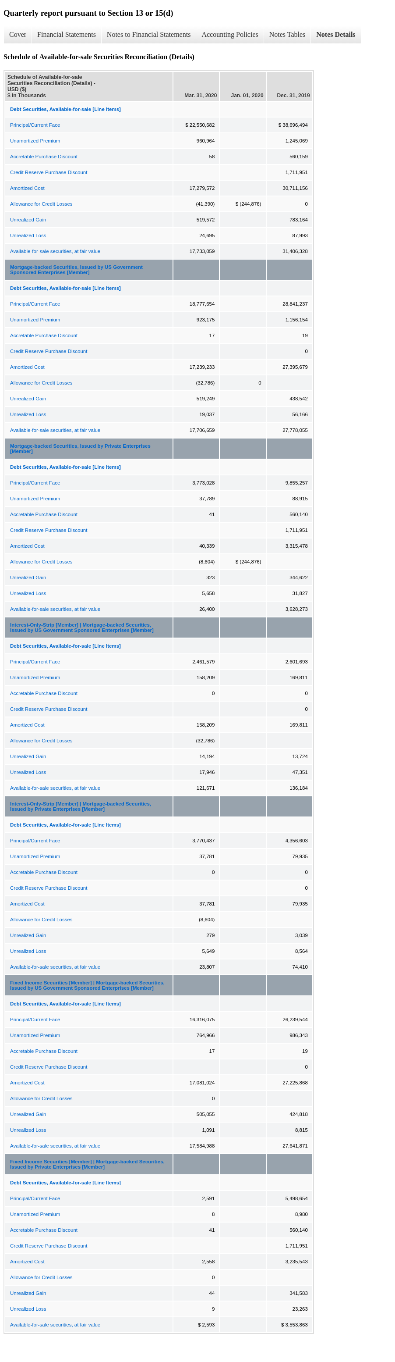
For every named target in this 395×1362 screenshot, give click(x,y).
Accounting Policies (229, 34)
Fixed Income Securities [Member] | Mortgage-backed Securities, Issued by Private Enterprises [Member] (87, 1164)
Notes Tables (287, 34)
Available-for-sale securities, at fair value (55, 251)
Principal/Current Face (35, 125)
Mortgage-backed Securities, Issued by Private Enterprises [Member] (80, 448)
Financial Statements (66, 34)
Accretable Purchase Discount (44, 156)
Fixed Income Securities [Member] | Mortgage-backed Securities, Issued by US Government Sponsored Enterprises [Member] (87, 985)
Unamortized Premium (35, 140)
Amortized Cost (27, 188)
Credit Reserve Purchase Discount (48, 172)
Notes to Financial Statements (149, 34)
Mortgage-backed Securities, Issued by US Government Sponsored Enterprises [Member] (76, 269)
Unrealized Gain (28, 219)
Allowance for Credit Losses (41, 204)
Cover (17, 34)
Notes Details (335, 34)
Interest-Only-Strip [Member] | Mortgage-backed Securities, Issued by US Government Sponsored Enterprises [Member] (82, 627)
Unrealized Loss (28, 235)
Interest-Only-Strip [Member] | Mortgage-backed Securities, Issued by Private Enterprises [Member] (80, 806)
